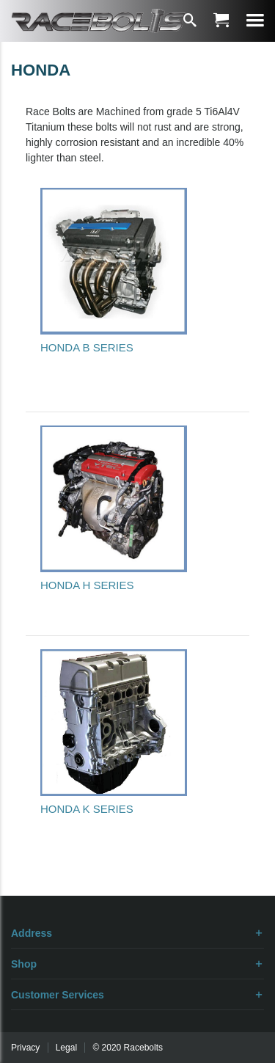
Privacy (25, 1047)
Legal (66, 1047)
